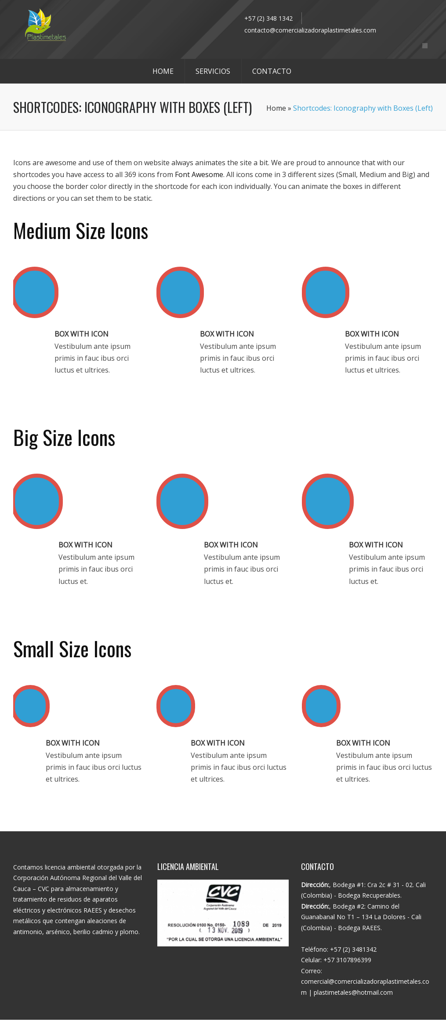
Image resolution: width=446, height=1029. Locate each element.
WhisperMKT (269, 1024)
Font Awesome (199, 174)
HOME (163, 71)
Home (276, 108)
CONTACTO (271, 71)
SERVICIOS (213, 71)
